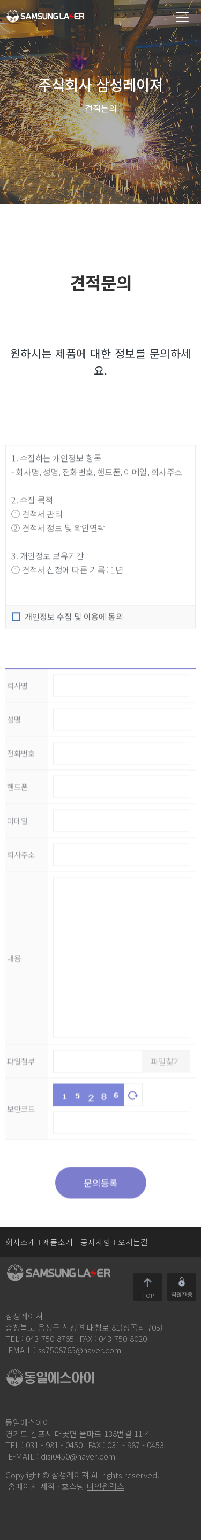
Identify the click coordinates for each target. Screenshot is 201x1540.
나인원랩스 (105, 1486)
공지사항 (95, 1242)
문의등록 (101, 1225)
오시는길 (133, 1242)
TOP (148, 1294)
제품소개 (58, 1242)
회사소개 (20, 1242)
